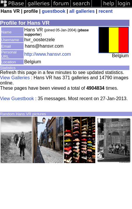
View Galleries (15, 77)
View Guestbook (17, 98)
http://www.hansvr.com (47, 54)
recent (105, 11)
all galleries (82, 11)
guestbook (53, 11)
